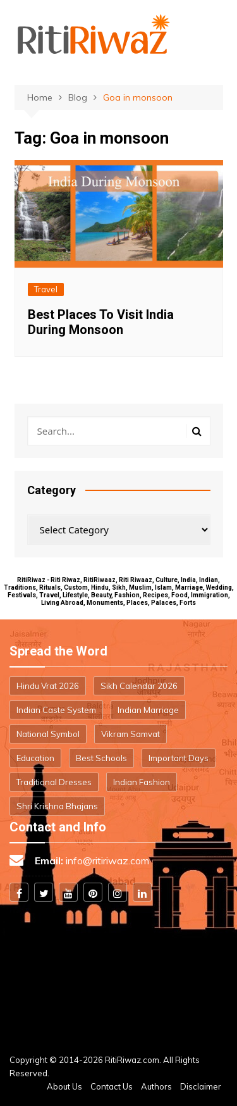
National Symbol (48, 734)
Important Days (179, 758)
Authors (156, 1086)
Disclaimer (200, 1086)
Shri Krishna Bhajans (57, 806)
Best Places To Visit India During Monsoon (101, 322)
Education (35, 758)
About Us (64, 1086)
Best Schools (101, 758)
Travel (46, 289)
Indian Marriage (148, 710)
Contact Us (111, 1086)
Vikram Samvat (130, 734)
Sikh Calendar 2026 (139, 686)
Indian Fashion (141, 782)
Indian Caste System (56, 710)
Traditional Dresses (54, 782)
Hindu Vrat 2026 (47, 686)
